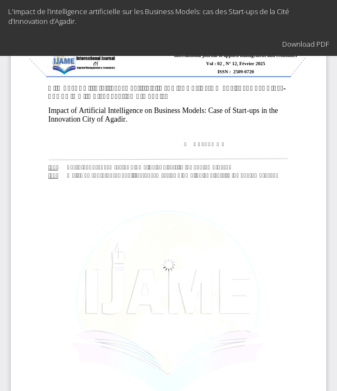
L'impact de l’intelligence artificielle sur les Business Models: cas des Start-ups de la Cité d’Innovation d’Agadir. (148, 16)
